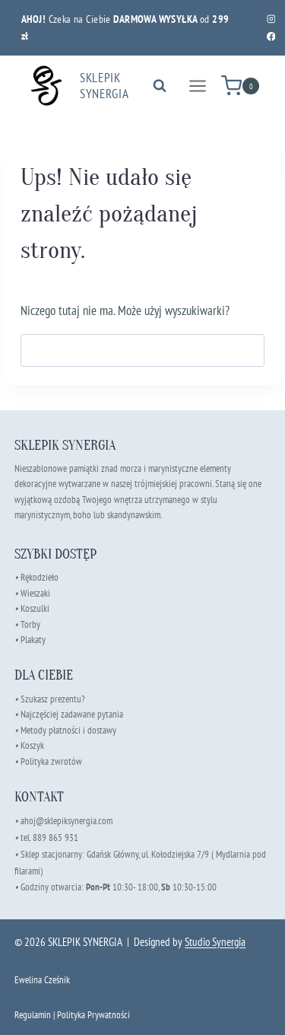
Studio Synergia (215, 942)
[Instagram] (271, 18)
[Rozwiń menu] (197, 86)
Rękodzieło (40, 577)
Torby (30, 624)
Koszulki (35, 608)
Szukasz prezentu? (53, 699)
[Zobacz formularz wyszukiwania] (159, 86)
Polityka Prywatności (93, 1014)
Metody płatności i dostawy (68, 730)
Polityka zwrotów (51, 761)
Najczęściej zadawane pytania (68, 714)
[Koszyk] (240, 85)
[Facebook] (271, 36)
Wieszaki (32, 593)
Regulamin (32, 1014)
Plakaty (33, 639)
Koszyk (32, 745)
